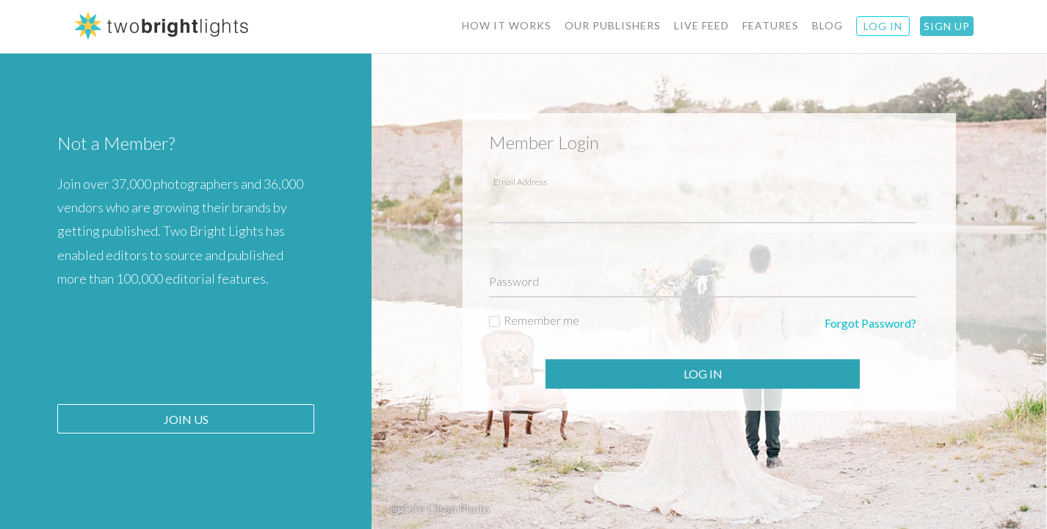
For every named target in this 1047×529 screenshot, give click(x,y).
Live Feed (701, 25)
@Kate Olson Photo (440, 508)
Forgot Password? (870, 323)
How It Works (506, 25)
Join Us (186, 419)
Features (770, 25)
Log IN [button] (882, 26)
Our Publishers (613, 25)
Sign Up (947, 26)
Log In (703, 374)
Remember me (541, 320)
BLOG (827, 25)
